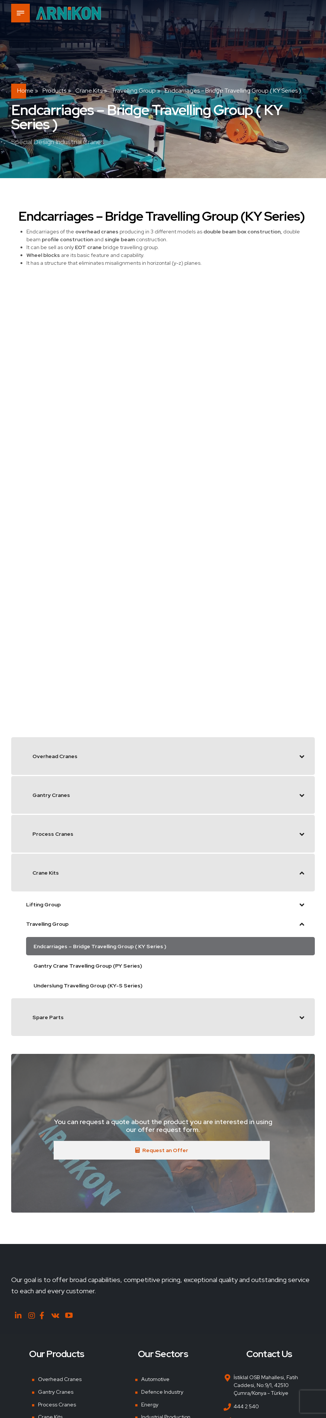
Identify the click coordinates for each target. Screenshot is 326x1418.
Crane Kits (88, 90)
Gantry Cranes (55, 1391)
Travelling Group (133, 90)
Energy (149, 1404)
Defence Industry (162, 1391)
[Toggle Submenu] (302, 756)
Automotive (155, 1379)
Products (54, 90)
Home (25, 90)
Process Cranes (57, 1404)
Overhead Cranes (60, 1379)
